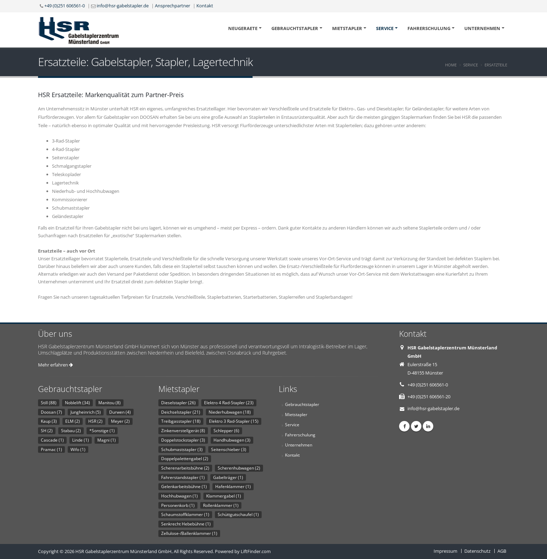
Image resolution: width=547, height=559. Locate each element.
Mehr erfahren (55, 365)
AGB (501, 551)
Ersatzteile (496, 64)
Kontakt (204, 5)
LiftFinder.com (256, 551)
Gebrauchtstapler (294, 28)
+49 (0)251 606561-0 (64, 5)
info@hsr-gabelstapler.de (123, 5)
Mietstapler (347, 28)
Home (451, 64)
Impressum (445, 551)
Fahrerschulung (428, 28)
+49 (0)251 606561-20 (428, 396)
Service (385, 28)
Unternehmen (482, 28)
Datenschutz (477, 551)
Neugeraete (242, 28)
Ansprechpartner (172, 5)
